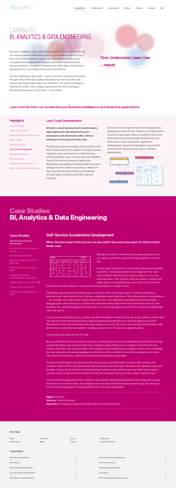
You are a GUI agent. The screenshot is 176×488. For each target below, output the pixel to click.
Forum (139, 8)
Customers (113, 8)
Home (12, 438)
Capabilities (79, 8)
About (127, 8)
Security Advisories (107, 441)
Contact (151, 8)
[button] (53, 457)
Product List (105, 438)
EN (162, 8)
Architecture (97, 8)
